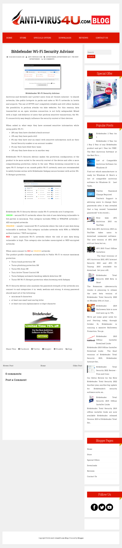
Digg (68, 349)
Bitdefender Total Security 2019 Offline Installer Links (106, 401)
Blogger (81, 538)
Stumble (58, 349)
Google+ (46, 349)
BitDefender (51, 57)
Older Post (77, 365)
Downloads (65, 37)
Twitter (35, 349)
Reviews (83, 37)
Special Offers (93, 460)
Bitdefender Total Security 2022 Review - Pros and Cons (106, 370)
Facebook (23, 349)
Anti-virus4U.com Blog (59, 538)
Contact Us (102, 37)
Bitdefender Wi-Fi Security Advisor (42, 51)
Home (9, 37)
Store (23, 37)
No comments (49, 59)
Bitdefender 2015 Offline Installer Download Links (106, 340)
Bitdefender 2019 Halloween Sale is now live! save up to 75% (106, 309)
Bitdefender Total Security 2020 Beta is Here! (106, 279)
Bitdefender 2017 (64, 57)
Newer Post (8, 365)
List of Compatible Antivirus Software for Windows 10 (106, 164)
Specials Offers (42, 37)
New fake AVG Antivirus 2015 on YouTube (106, 221)
